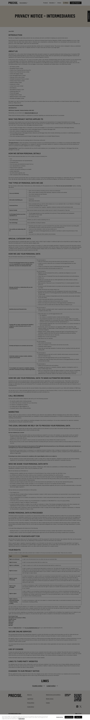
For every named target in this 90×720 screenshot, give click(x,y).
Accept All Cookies (69, 718)
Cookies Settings (59, 718)
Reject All (78, 718)
